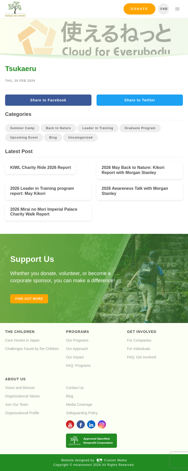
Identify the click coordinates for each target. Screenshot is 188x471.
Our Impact (75, 357)
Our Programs (77, 340)
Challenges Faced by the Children (32, 349)
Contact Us (75, 388)
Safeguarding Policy (82, 413)
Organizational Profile (22, 413)
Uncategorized (80, 137)
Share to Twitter (139, 100)
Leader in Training (97, 128)
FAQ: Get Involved (141, 357)
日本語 (163, 8)
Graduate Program (140, 128)
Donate (139, 9)
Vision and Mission (20, 388)
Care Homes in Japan (22, 340)
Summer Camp (22, 128)
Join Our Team (16, 404)
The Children (20, 332)
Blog (53, 137)
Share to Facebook (48, 100)
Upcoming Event (24, 137)
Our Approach (77, 349)
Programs (77, 332)
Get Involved (141, 332)
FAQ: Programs (78, 366)
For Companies (139, 340)
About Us (15, 379)
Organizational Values (22, 396)
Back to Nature (58, 128)
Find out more (29, 299)
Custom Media (112, 460)
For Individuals (138, 349)
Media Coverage (79, 404)
